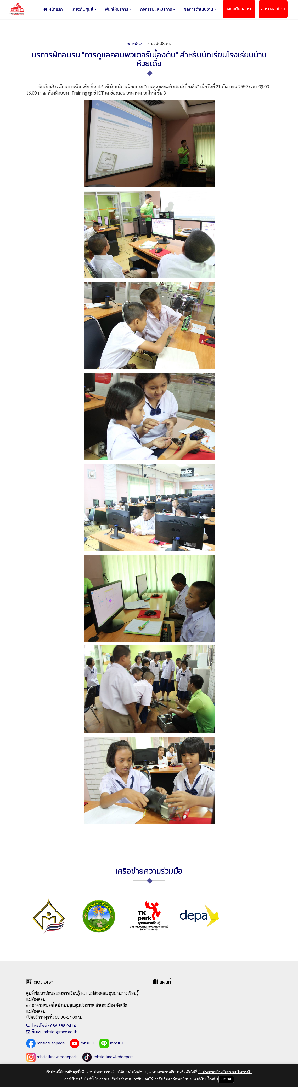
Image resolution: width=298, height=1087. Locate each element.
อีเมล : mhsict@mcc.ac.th (51, 1031)
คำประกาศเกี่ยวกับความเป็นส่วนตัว (225, 1071)
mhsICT (82, 1043)
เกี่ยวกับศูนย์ (105, 10)
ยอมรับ (226, 1079)
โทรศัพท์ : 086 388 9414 (51, 1025)
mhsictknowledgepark (51, 1057)
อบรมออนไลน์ (275, 10)
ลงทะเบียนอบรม (245, 10)
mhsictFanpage (45, 1043)
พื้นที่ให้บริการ (136, 10)
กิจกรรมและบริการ (171, 10)
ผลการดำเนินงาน (209, 10)
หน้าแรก (80, 10)
